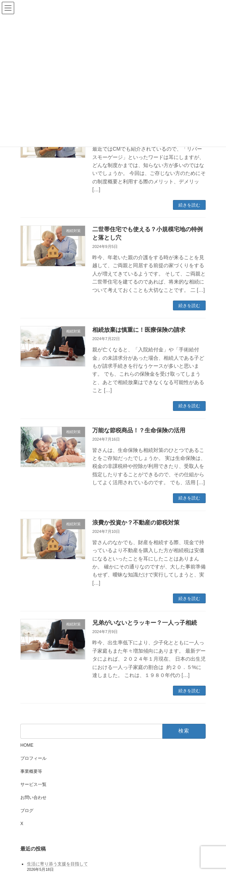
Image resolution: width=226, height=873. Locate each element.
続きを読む (189, 205)
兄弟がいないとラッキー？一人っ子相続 (144, 623)
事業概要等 (31, 771)
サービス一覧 (33, 784)
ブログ (26, 810)
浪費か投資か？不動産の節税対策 (135, 522)
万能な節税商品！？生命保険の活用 (138, 430)
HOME (26, 745)
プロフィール (33, 758)
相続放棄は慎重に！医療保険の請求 (138, 330)
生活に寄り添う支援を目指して (57, 863)
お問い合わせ (33, 797)
